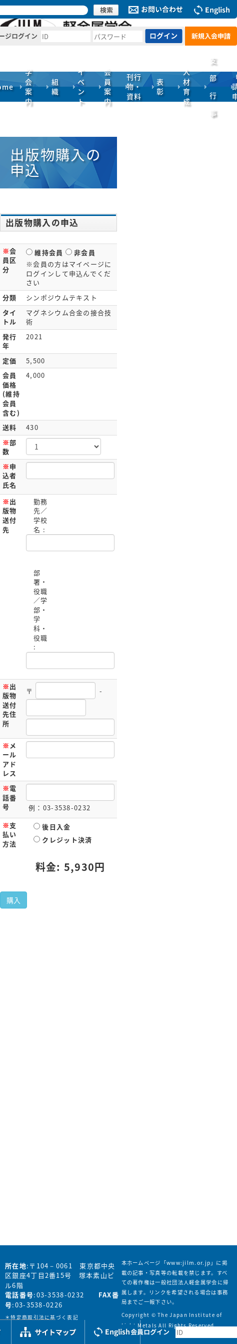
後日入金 (52, 826)
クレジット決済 (63, 839)
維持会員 (45, 252)
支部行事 (213, 86)
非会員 (81, 252)
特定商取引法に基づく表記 (44, 1317)
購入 (13, 900)
